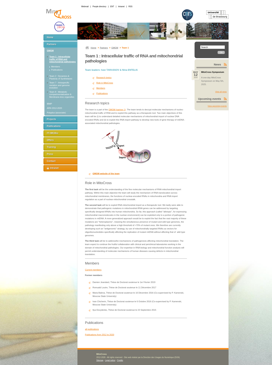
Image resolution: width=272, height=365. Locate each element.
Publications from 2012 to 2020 (99, 334)
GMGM (114, 48)
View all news (221, 92)
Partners (104, 48)
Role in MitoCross (104, 83)
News (217, 64)
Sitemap (99, 360)
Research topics (103, 77)
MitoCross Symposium (212, 72)
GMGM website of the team (106, 173)
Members (100, 88)
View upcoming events (217, 106)
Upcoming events (209, 98)
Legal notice (110, 360)
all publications (92, 329)
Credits (120, 360)
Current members (93, 270)
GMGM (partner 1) (117, 109)
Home (93, 48)
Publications (102, 93)
